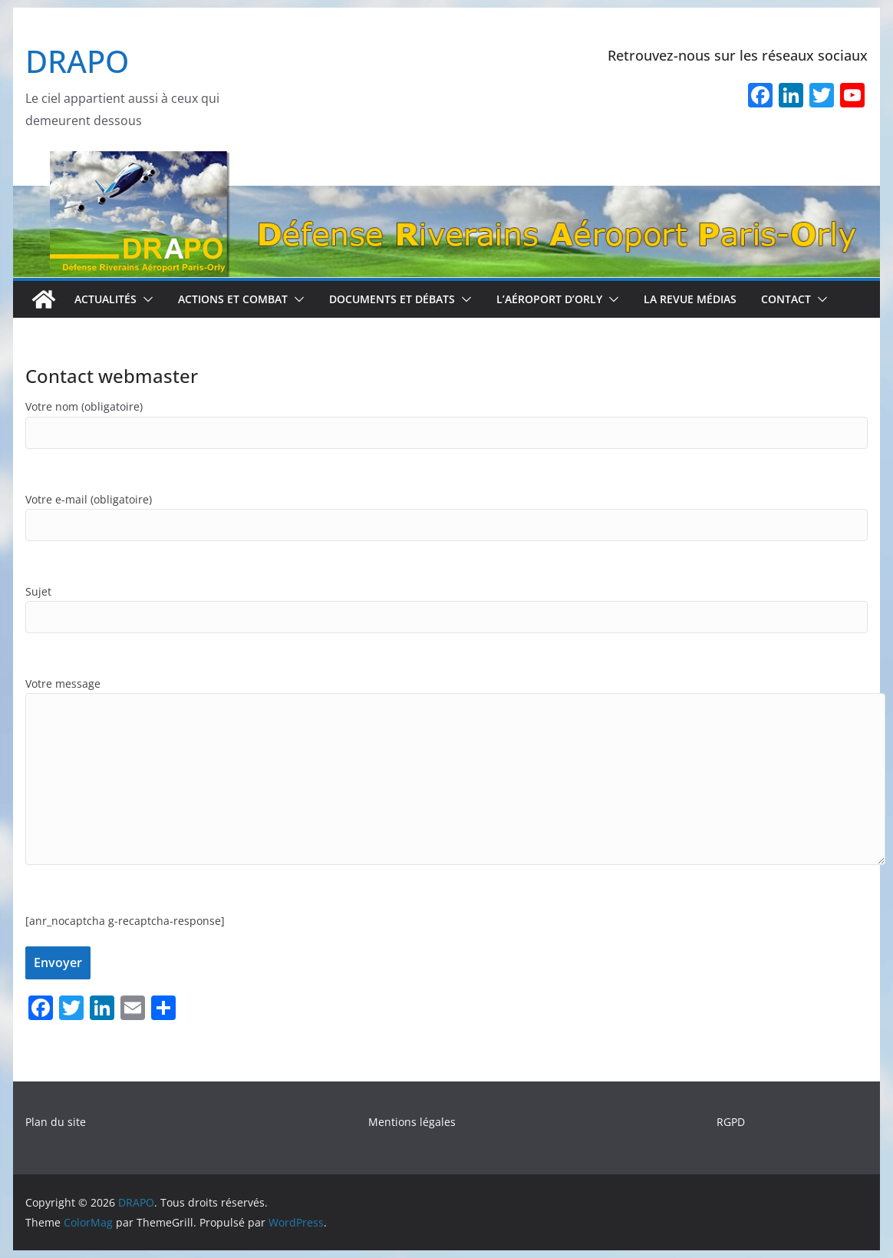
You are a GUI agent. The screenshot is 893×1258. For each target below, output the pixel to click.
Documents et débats (392, 299)
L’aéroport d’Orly (549, 299)
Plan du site (55, 1121)
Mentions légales (412, 1121)
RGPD (731, 1121)
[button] (145, 299)
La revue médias (690, 299)
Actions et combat (233, 299)
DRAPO (77, 61)
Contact (786, 299)
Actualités (105, 299)
